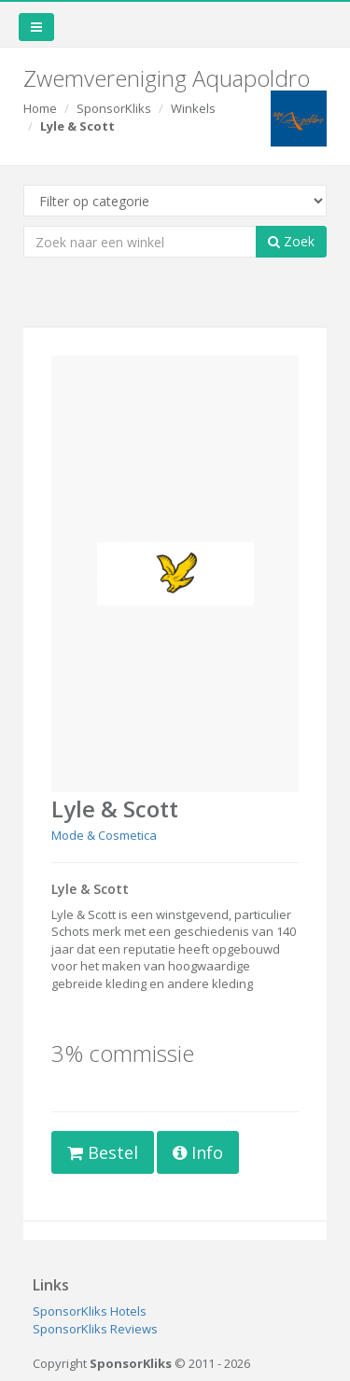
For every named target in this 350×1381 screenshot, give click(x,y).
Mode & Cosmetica (104, 835)
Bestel (102, 1152)
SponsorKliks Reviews (95, 1328)
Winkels (193, 108)
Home (40, 108)
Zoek (291, 241)
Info (198, 1152)
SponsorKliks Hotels (90, 1311)
